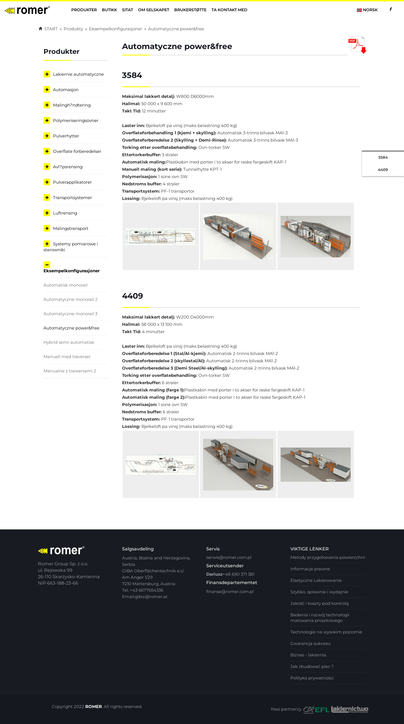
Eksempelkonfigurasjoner (115, 28)
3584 (383, 156)
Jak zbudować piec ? (312, 666)
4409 (383, 168)
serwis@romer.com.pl (228, 557)
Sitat (127, 9)
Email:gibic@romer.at (144, 596)
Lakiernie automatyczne (78, 74)
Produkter (84, 9)
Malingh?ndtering (72, 105)
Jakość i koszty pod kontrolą (319, 603)
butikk (109, 9)
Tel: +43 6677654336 (142, 590)
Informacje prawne (310, 568)
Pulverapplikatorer (72, 182)
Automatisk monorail (65, 285)
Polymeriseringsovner (75, 120)
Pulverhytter (66, 136)
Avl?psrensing (67, 166)
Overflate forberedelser (77, 151)
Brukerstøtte (190, 9)
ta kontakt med (229, 9)
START (48, 28)
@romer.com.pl (237, 591)
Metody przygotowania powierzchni (327, 557)
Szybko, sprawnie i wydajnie (319, 591)
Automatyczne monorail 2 (70, 299)
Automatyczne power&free (176, 28)
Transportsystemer (72, 197)
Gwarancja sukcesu (310, 643)
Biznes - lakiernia (308, 655)
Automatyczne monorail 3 (70, 313)
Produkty (73, 28)
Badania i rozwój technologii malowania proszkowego (319, 617)
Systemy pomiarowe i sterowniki (70, 246)
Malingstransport (70, 228)
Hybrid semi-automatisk (68, 342)
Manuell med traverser (67, 356)
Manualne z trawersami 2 (69, 370)
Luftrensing (65, 213)
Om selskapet (153, 9)
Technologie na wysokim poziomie (326, 632)
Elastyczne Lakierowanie (316, 580)
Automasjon (66, 89)
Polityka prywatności (312, 678)
